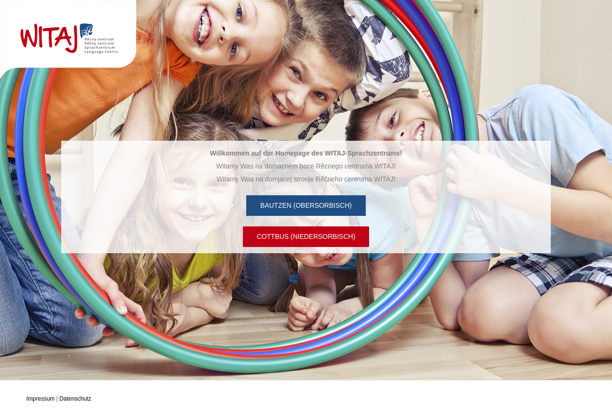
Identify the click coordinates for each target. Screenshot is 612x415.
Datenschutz (75, 398)
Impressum (40, 398)
